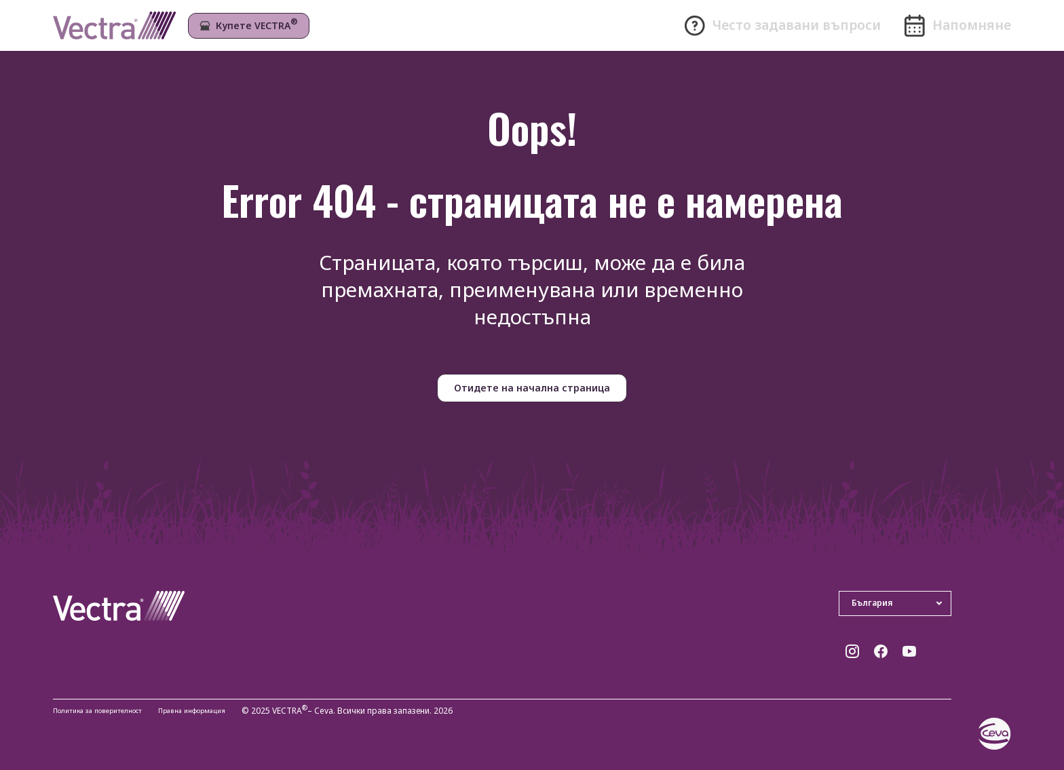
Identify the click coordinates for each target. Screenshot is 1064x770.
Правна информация (220, 711)
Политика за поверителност (107, 711)
